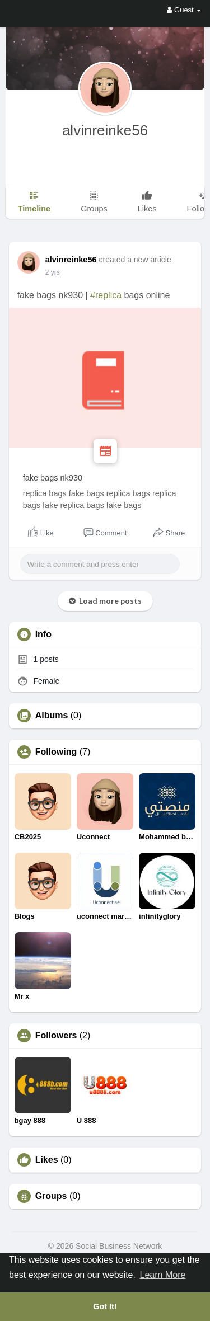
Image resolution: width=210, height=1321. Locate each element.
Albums (51, 715)
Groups (51, 1196)
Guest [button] (184, 10)
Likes (46, 1159)
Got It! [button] (104, 1306)
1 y (49, 272)
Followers (56, 1035)
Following (56, 752)
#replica (106, 295)
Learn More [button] (163, 1275)
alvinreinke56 (105, 130)
